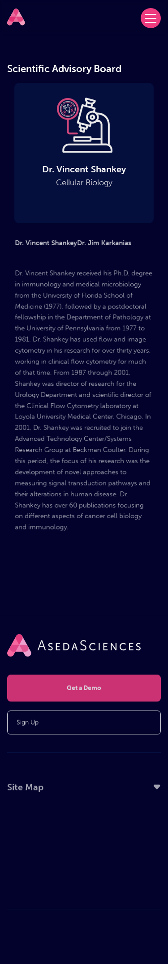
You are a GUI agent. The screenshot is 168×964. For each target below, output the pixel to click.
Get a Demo (84, 689)
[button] (151, 18)
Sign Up (28, 723)
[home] (16, 17)
